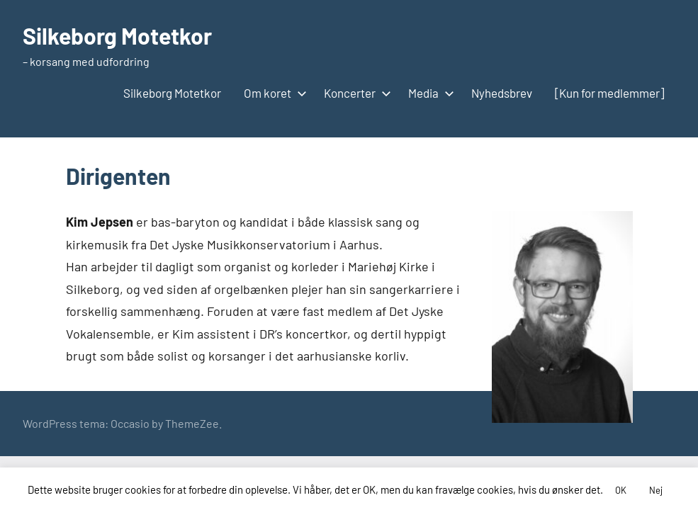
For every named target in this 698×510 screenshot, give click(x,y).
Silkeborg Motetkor (117, 35)
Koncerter (354, 93)
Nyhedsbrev (501, 93)
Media (428, 93)
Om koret (272, 93)
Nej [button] (656, 490)
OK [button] (620, 490)
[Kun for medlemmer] (609, 93)
